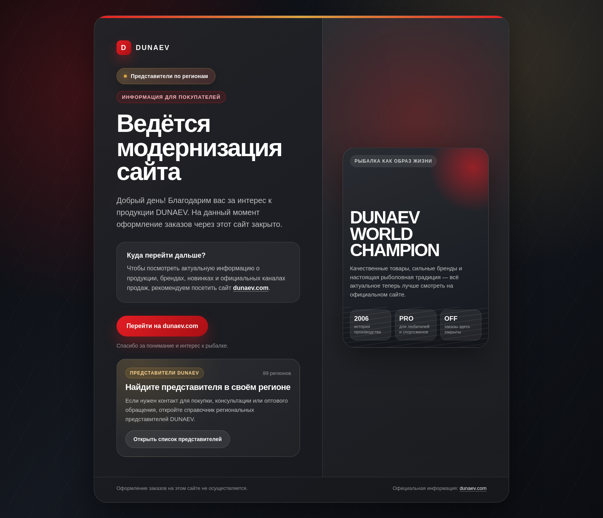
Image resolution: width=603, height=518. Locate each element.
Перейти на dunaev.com (162, 326)
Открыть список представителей (177, 439)
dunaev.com (250, 288)
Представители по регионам (169, 76)
